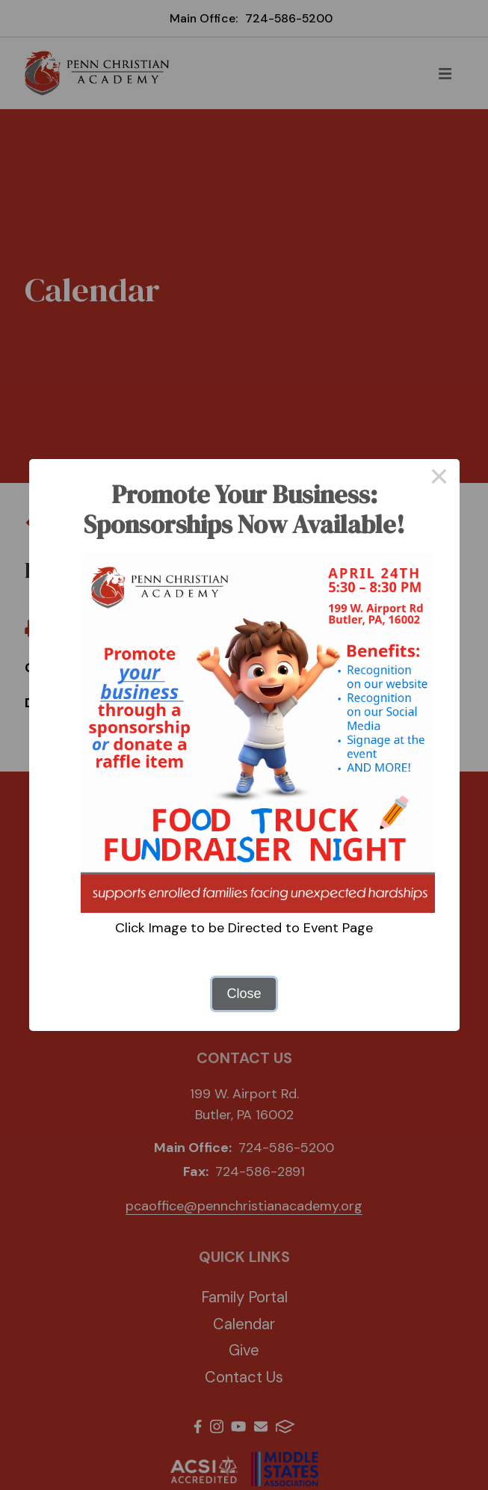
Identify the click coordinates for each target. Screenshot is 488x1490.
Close (243, 993)
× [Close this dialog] (439, 479)
